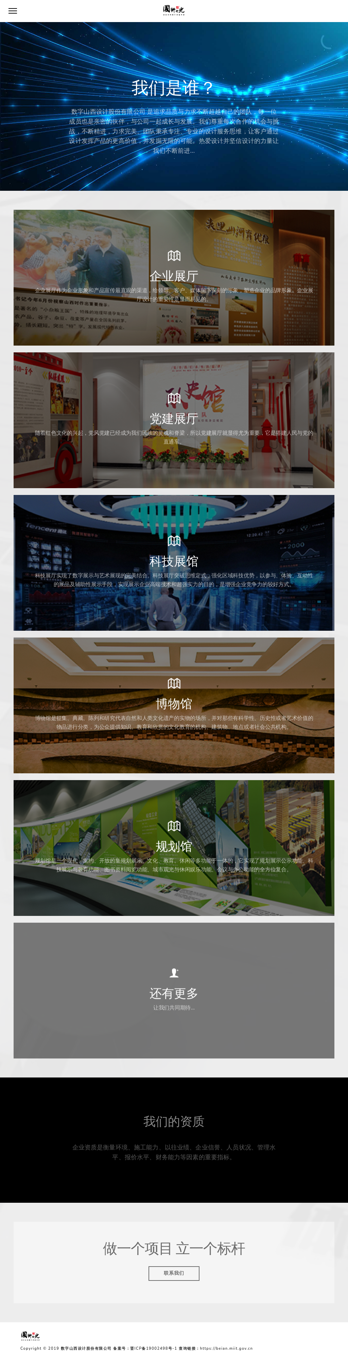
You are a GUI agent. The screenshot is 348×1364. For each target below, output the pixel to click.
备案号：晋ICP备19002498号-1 (52, 1353)
